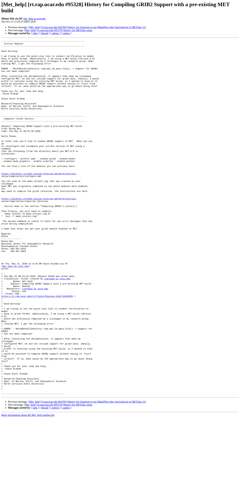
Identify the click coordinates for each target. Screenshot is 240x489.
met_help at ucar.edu (34, 18)
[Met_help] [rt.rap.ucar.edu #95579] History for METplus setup (58, 30)
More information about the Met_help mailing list (27, 486)
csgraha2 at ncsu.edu (57, 326)
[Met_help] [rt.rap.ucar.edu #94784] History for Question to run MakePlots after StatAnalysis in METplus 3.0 (87, 27)
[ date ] (35, 33)
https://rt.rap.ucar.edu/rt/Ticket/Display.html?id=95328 (37, 347)
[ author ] (67, 33)
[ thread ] (45, 33)
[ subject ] (55, 33)
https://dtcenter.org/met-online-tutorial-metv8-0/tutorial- (39, 200)
